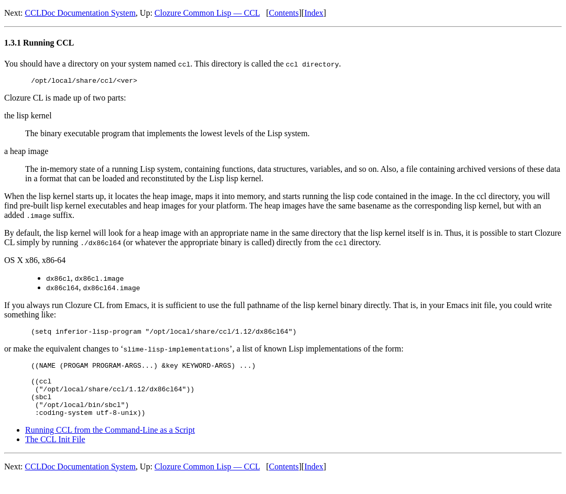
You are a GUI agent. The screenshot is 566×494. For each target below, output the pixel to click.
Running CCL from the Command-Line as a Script (110, 444)
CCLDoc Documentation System (80, 12)
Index (313, 12)
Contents (284, 12)
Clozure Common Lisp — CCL (207, 12)
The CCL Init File (55, 453)
